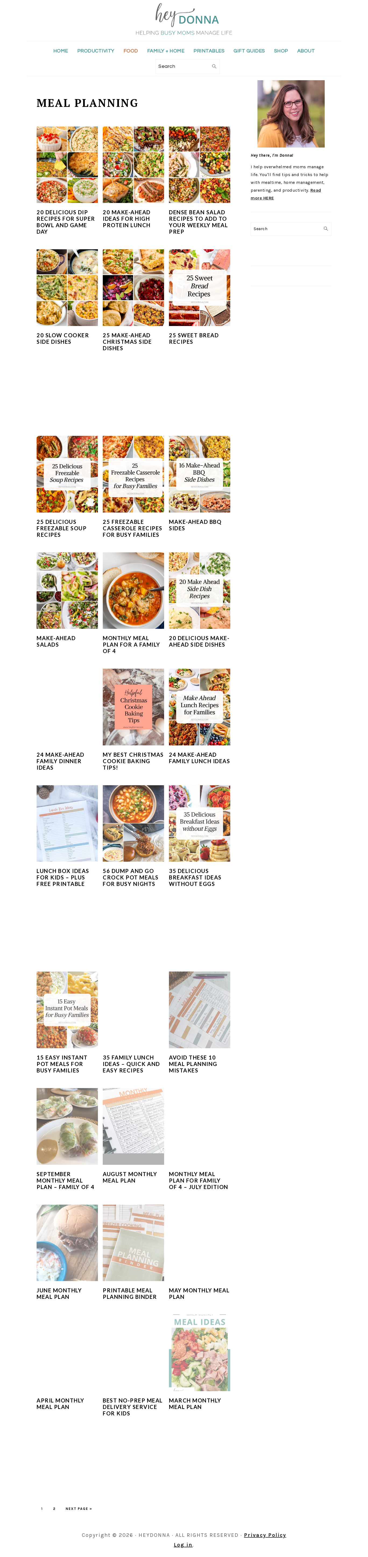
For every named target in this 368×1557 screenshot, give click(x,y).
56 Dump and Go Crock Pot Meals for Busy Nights (131, 877)
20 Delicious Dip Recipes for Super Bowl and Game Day (66, 222)
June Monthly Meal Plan (59, 1293)
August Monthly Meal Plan (130, 1177)
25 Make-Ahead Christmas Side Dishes (127, 341)
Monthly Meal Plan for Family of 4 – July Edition (198, 1180)
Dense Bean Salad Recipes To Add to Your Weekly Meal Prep (198, 222)
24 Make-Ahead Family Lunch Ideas (199, 757)
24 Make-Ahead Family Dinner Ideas (60, 761)
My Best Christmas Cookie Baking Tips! (133, 761)
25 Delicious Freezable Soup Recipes (62, 528)
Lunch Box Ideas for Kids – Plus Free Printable (63, 877)
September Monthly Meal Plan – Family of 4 (65, 1180)
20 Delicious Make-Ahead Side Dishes (199, 641)
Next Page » (79, 1509)
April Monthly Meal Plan (60, 1403)
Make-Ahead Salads (56, 641)
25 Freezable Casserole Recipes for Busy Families (132, 528)
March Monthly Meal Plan (195, 1403)
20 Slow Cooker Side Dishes (63, 338)
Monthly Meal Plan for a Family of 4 (131, 644)
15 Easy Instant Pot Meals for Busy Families (62, 1064)
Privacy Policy (265, 1535)
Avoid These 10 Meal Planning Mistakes (193, 1064)
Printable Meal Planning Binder (130, 1293)
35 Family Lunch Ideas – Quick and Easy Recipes (131, 1064)
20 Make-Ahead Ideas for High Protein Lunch (127, 218)
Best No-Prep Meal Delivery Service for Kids (133, 1406)
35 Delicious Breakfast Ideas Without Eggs (195, 877)
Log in (183, 1545)
